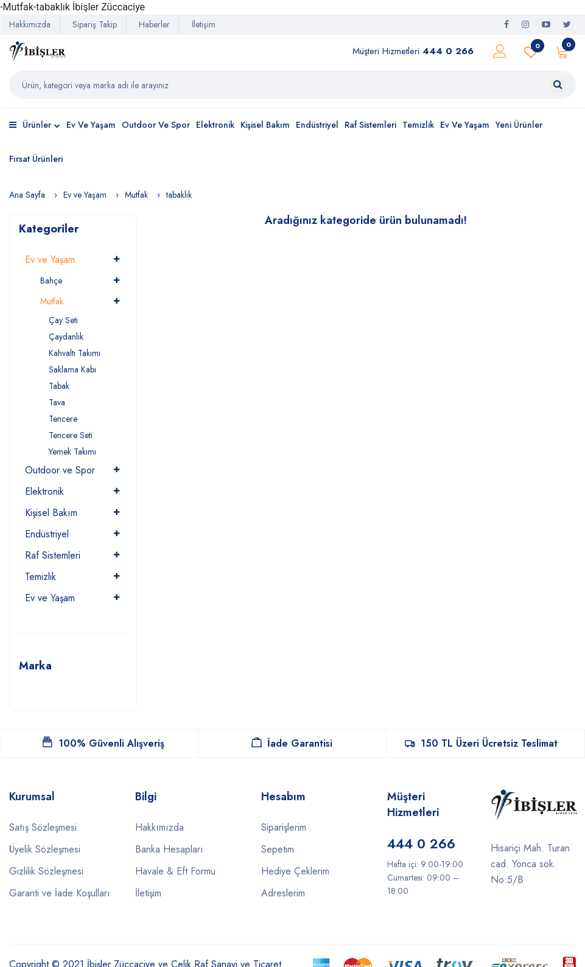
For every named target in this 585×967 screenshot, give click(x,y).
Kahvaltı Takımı (74, 353)
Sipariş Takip (94, 24)
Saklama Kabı (72, 369)
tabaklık (179, 195)
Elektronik (215, 125)
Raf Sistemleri (370, 125)
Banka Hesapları (169, 849)
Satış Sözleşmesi (43, 827)
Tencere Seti (71, 435)
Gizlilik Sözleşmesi (46, 871)
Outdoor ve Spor (156, 125)
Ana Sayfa (27, 195)
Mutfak (136, 195)
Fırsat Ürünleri (36, 159)
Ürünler (34, 126)
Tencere (63, 419)
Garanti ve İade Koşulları (59, 893)
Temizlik (418, 125)
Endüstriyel (317, 125)
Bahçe (51, 280)
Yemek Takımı (72, 451)
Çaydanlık (66, 336)
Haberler (154, 24)
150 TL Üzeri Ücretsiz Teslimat (481, 743)
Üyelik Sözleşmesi (44, 849)
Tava (57, 402)
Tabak (59, 386)
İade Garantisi (291, 743)
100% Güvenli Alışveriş (103, 743)
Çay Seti (63, 320)
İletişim (203, 24)
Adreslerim (283, 893)
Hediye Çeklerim (295, 871)
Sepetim (277, 849)
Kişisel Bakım (265, 125)
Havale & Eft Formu (175, 871)
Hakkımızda (30, 24)
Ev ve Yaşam (91, 125)
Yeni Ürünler (519, 125)
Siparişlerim (283, 827)
